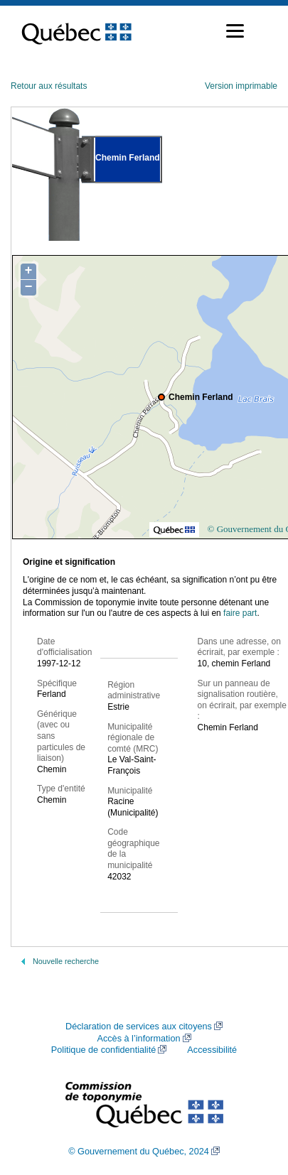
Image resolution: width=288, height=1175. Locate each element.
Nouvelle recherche (66, 961)
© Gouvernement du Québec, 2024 (138, 1152)
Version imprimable (241, 86)
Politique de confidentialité (103, 1050)
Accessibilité (212, 1050)
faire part (240, 613)
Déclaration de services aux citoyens (138, 1026)
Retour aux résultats (49, 86)
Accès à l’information (138, 1039)
